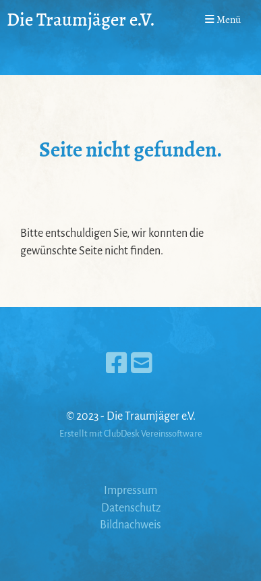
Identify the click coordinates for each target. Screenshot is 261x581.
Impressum (130, 491)
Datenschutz (131, 508)
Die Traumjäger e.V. (81, 19)
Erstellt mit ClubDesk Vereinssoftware (130, 433)
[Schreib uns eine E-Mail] (141, 364)
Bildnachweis (130, 525)
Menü (223, 19)
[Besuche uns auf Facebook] (116, 364)
